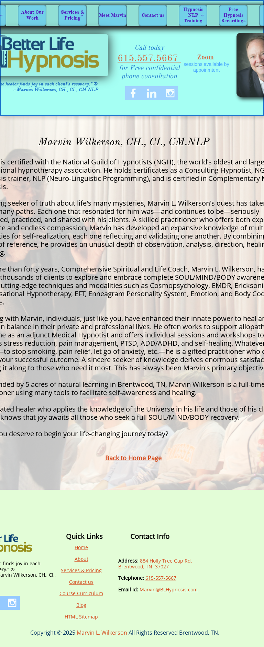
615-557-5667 (160, 578)
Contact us (81, 582)
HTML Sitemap (81, 616)
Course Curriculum (81, 593)
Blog (81, 605)
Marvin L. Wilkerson (102, 632)
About (81, 559)
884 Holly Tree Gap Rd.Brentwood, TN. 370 (155, 563)
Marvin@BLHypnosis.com (169, 589)
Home (81, 547)
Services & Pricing (81, 570)
